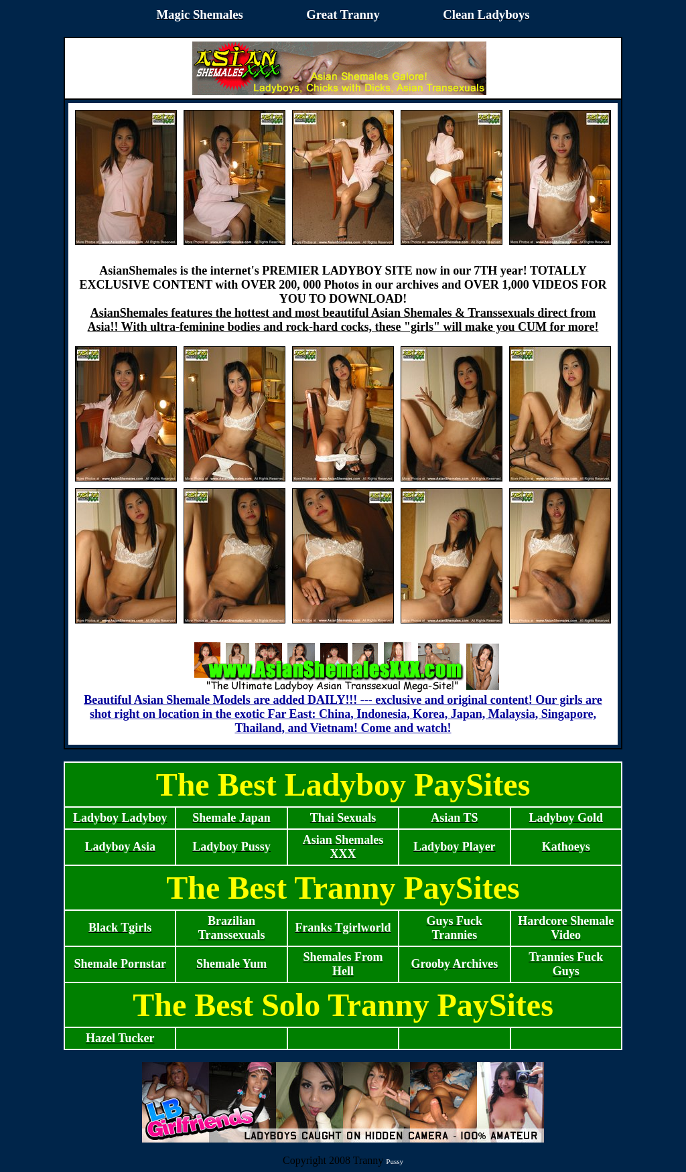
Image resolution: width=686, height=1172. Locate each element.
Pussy (394, 1161)
